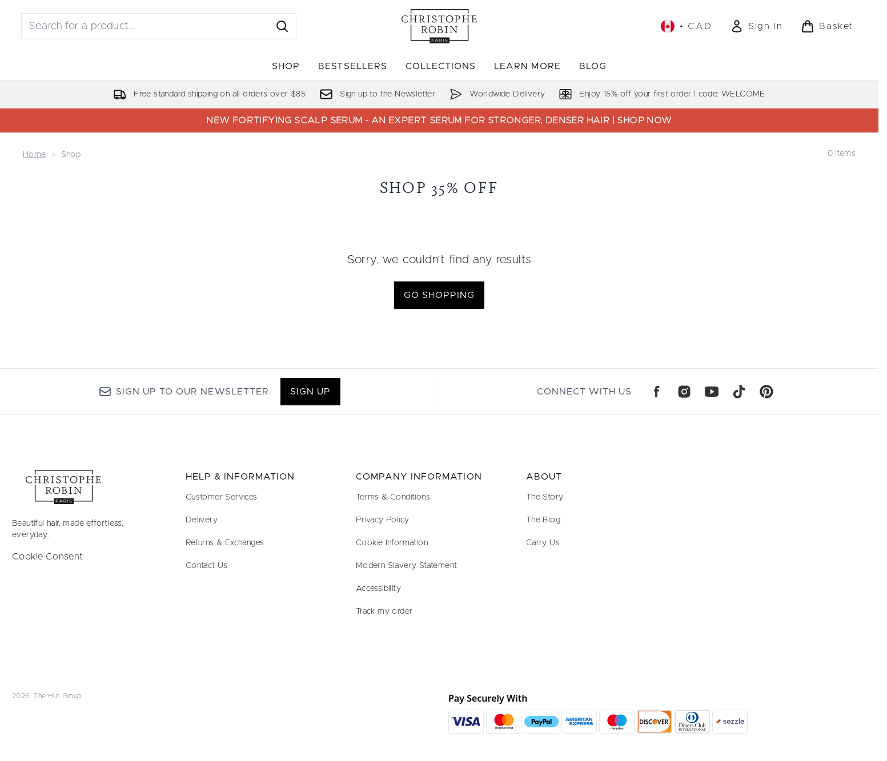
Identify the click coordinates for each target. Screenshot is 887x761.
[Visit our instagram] (684, 391)
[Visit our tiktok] (739, 391)
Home (34, 155)
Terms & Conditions (393, 497)
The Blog (543, 520)
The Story (545, 497)
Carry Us (543, 543)
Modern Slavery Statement (406, 566)
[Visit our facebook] (657, 391)
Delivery (202, 520)
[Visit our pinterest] (766, 391)
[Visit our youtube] (711, 391)
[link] (756, 26)
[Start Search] (282, 26)
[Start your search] (159, 26)
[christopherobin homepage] (439, 26)
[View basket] (827, 26)
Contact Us (207, 566)
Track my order (384, 611)
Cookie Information (392, 543)
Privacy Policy (383, 520)
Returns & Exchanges (225, 543)
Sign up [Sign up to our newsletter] (310, 391)
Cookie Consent (47, 556)
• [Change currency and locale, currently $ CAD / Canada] (686, 26)
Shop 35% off (439, 187)
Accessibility (378, 589)
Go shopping (439, 295)
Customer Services (222, 497)
